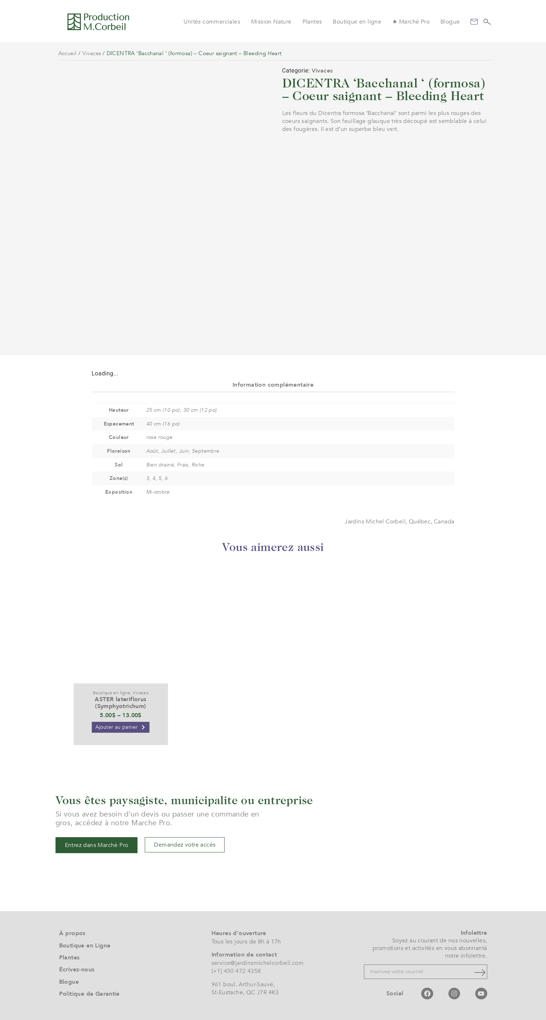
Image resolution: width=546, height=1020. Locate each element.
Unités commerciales (212, 22)
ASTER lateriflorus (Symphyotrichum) (120, 702)
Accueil (67, 53)
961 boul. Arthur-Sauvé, (243, 984)
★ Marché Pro (411, 22)
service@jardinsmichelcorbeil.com (258, 963)
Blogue (450, 22)
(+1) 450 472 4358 (236, 971)
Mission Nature (271, 22)
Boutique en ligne (357, 22)
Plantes (312, 22)
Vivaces (91, 53)
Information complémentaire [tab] (273, 385)
